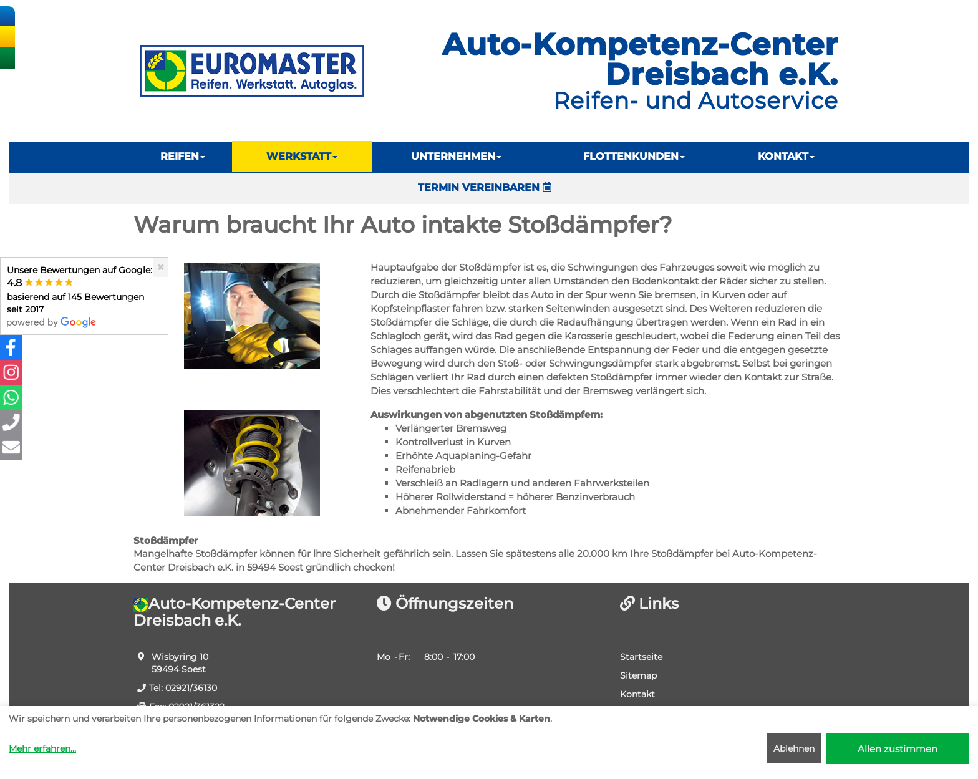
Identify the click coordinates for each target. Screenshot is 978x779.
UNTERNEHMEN (456, 156)
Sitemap (638, 675)
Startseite (641, 656)
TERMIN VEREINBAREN (484, 187)
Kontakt (637, 694)
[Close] (160, 267)
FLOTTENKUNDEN (634, 156)
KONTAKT (786, 156)
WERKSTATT (301, 156)
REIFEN (182, 156)
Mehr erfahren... (42, 748)
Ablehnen (794, 748)
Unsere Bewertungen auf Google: (79, 295)
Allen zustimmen (897, 749)
